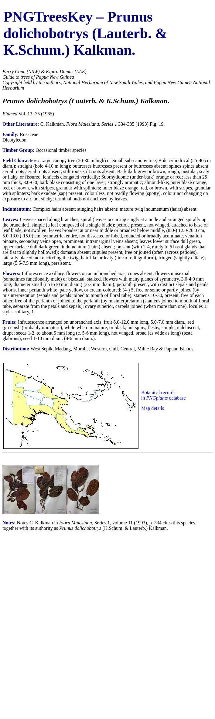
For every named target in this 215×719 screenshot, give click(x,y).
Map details (152, 408)
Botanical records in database (163, 395)
